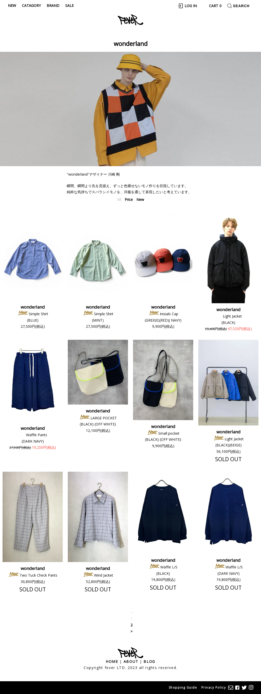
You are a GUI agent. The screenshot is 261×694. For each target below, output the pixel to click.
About (131, 661)
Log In (191, 5)
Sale (69, 5)
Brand (53, 5)
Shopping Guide (183, 687)
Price (129, 199)
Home (112, 661)
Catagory (31, 5)
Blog (149, 661)
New (12, 5)
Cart (215, 5)
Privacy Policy (213, 687)
